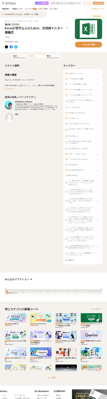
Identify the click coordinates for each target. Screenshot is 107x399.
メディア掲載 (59, 397)
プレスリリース (60, 394)
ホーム (4, 386)
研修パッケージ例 (41, 389)
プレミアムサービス (20, 386)
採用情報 (58, 392)
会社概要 (58, 389)
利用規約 (17, 392)
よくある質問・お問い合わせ (22, 389)
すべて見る (96, 309)
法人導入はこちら (98, 9)
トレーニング (31, 9)
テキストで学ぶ (43, 9)
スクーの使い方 (7, 394)
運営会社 (58, 386)
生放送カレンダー (17, 9)
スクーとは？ (54, 9)
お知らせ (5, 389)
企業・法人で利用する (43, 386)
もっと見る (10, 88)
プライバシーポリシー (20, 397)
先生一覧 (5, 397)
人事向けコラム (41, 392)
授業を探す (6, 9)
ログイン (87, 3)
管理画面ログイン (41, 394)
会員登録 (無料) (98, 3)
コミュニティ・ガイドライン (22, 394)
